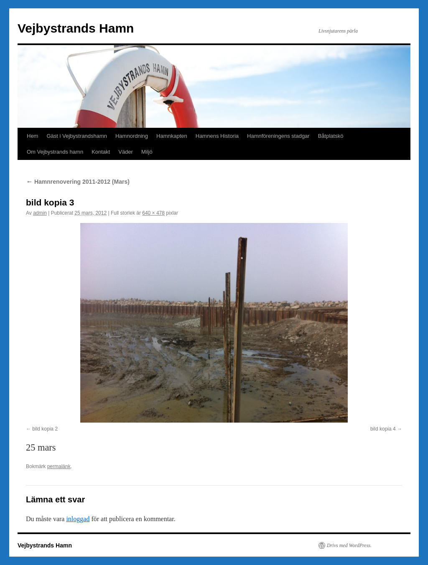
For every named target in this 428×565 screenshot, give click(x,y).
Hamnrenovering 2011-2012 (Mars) (78, 181)
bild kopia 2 (45, 429)
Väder (125, 152)
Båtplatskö (331, 136)
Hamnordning (131, 136)
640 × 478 (153, 213)
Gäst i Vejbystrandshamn (76, 136)
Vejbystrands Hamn (76, 28)
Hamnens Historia (217, 136)
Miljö (147, 152)
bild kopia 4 (383, 429)
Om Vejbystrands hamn (55, 152)
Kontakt (101, 152)
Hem (32, 136)
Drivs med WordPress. (349, 545)
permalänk (59, 466)
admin (40, 213)
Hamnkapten (171, 136)
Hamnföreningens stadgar (278, 136)
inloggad (77, 518)
